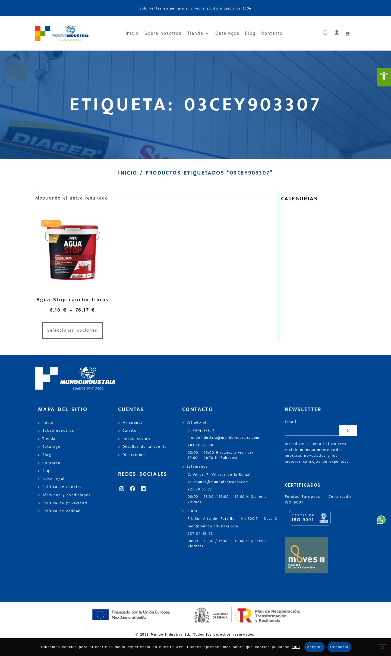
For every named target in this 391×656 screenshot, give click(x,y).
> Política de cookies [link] (60, 487)
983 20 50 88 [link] (200, 445)
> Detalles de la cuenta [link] (142, 446)
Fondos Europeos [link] (303, 496)
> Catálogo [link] (49, 446)
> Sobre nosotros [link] (56, 430)
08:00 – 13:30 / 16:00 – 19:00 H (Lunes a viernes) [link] (227, 499)
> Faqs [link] (45, 471)
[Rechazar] (382, 646)
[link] (384, 77)
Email (291, 422)
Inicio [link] (132, 33)
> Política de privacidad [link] (62, 503)
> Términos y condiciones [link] (64, 495)
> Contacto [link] (49, 463)
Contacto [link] (272, 33)
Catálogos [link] (227, 33)
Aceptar (314, 647)
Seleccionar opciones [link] (72, 330)
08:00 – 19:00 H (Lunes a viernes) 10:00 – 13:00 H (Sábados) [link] (220, 455)
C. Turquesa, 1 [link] (201, 430)
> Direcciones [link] (132, 455)
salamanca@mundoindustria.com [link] (218, 482)
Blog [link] (250, 33)
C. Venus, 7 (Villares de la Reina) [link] (219, 475)
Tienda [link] (198, 33)
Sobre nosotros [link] (162, 33)
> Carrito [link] (127, 430)
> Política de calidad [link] (59, 511)
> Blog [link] (45, 455)
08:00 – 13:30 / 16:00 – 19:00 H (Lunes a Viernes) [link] (227, 543)
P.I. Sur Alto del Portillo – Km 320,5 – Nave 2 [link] (232, 519)
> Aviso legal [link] (51, 479)
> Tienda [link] (47, 439)
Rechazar (339, 647)
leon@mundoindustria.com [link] (213, 526)
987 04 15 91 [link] (200, 534)
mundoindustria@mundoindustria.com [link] (224, 438)
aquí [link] (296, 647)
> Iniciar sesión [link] (134, 439)
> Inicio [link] (45, 422)
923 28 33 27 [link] (200, 489)
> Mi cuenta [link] (130, 422)
